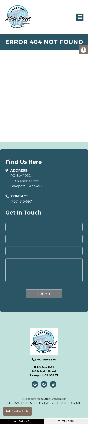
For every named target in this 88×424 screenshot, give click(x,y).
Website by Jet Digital (63, 403)
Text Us (66, 421)
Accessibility (33, 403)
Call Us (22, 421)
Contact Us (17, 411)
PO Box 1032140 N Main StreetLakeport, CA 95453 (26, 181)
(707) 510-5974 (22, 201)
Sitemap (13, 403)
